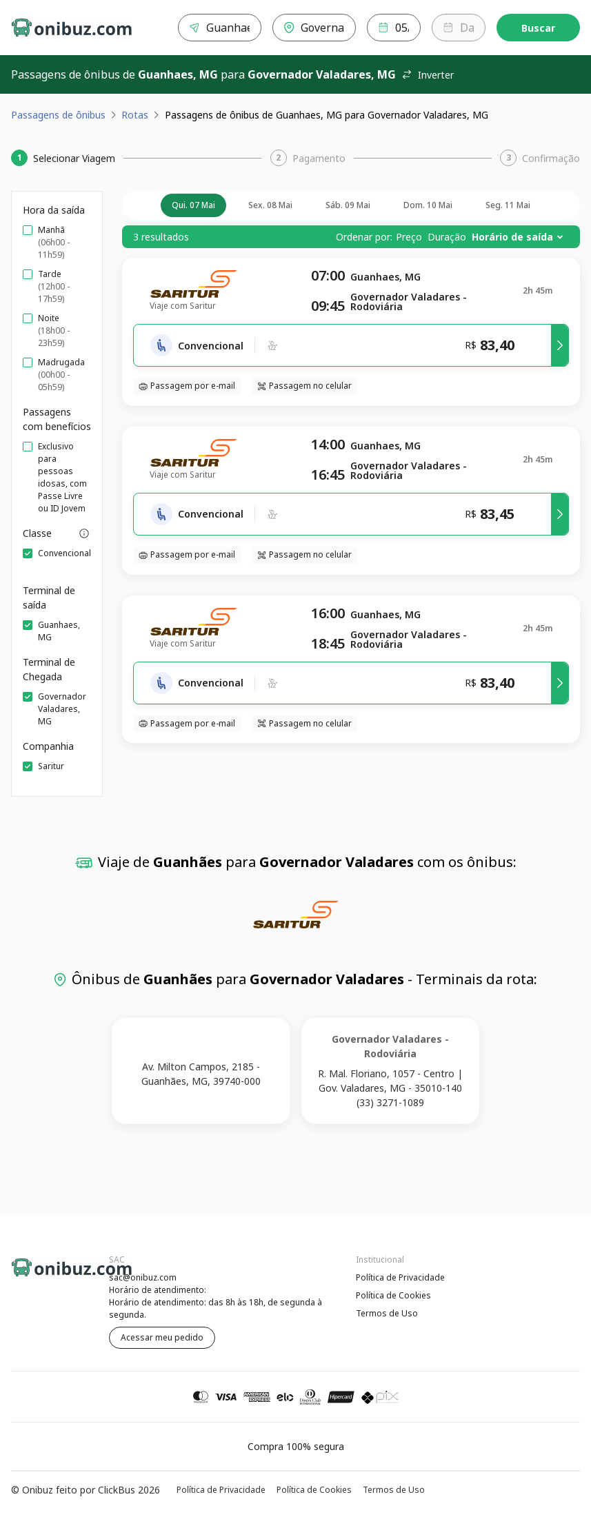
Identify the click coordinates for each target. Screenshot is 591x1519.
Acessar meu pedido (162, 1337)
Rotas (134, 114)
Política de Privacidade (400, 1277)
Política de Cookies (393, 1295)
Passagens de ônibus (58, 114)
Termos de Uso (387, 1313)
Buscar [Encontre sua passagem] (538, 27)
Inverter (427, 74)
